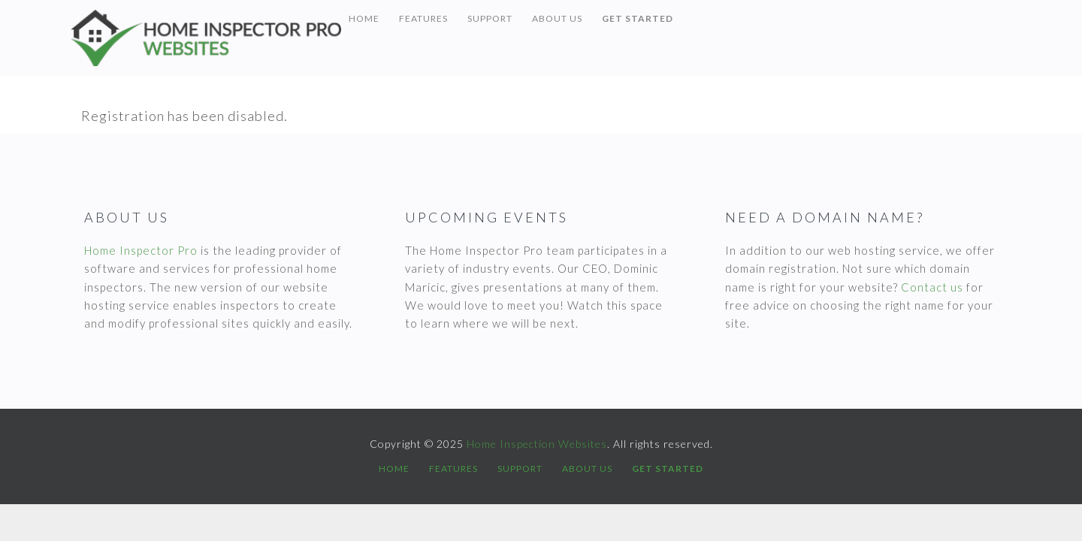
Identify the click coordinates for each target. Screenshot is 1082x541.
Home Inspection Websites (206, 37)
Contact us (932, 287)
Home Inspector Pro (141, 250)
